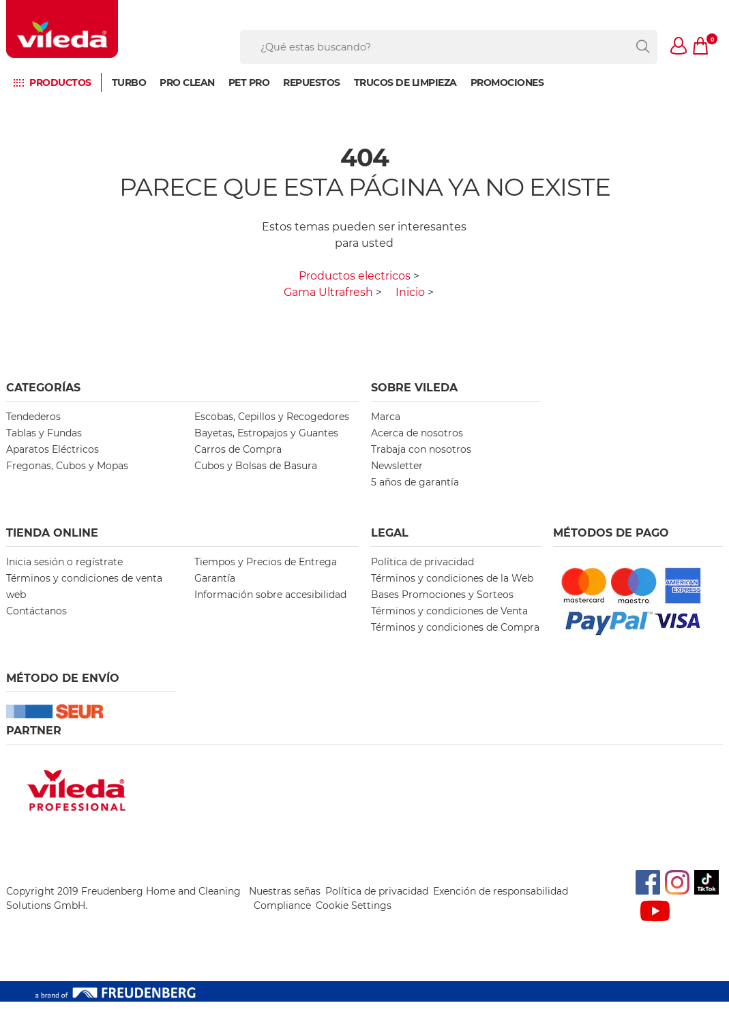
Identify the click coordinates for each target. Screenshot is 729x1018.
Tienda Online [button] (52, 532)
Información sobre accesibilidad (270, 594)
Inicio (410, 292)
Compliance (282, 905)
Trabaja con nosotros (421, 449)
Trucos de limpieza (405, 82)
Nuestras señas (285, 891)
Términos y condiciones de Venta (449, 611)
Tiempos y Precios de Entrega (265, 562)
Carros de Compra (238, 449)
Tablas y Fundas (44, 433)
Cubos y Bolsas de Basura (255, 466)
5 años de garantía (415, 482)
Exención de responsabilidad (500, 891)
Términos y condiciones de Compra (455, 627)
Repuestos (311, 82)
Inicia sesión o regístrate (64, 562)
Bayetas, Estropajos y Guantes (266, 433)
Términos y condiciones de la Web (452, 578)
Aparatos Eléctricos (52, 449)
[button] (679, 47)
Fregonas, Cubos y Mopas (67, 466)
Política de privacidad (422, 562)
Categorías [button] (43, 387)
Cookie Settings (353, 905)
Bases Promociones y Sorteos (442, 594)
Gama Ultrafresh (328, 292)
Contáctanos (36, 611)
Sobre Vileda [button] (414, 387)
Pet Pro (249, 82)
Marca (385, 416)
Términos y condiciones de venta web (84, 586)
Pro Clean (187, 82)
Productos (60, 82)
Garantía (214, 578)
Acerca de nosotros (417, 433)
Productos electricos (355, 275)
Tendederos (33, 416)
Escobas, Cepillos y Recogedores (271, 416)
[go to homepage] (62, 29)
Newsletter (397, 466)
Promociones (507, 82)
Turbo (129, 82)
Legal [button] (389, 532)
